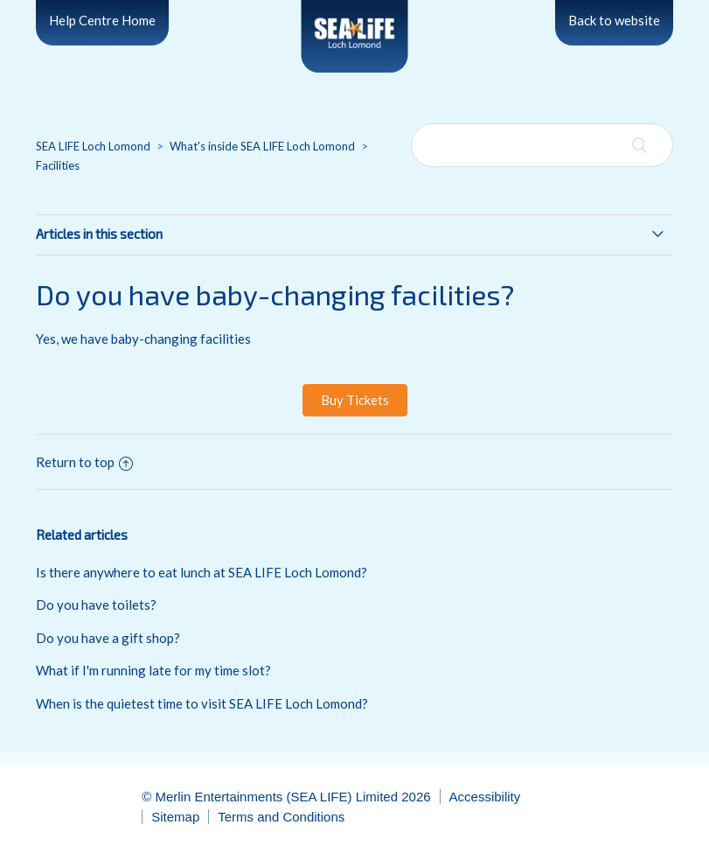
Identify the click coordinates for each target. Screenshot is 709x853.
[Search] (542, 145)
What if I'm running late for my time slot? (153, 670)
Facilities (58, 165)
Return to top (84, 462)
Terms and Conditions (281, 816)
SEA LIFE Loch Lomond (93, 146)
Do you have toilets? (96, 604)
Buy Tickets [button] (355, 400)
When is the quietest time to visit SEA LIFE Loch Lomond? (202, 703)
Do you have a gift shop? (108, 638)
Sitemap (175, 816)
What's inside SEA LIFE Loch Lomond (262, 146)
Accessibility (485, 796)
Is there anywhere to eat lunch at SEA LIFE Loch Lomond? (201, 572)
